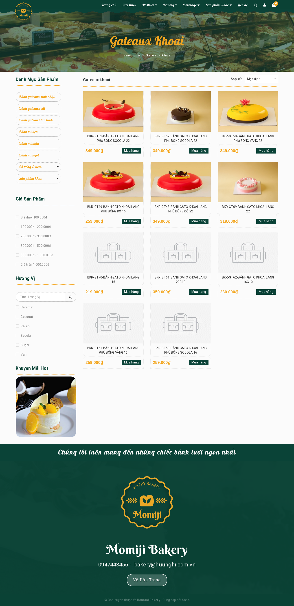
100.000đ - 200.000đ (35, 227)
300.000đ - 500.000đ (35, 245)
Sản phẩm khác (219, 5)
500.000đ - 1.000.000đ (36, 255)
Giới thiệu (129, 5)
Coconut (26, 317)
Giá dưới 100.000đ (33, 217)
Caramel (26, 307)
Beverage (191, 5)
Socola (25, 335)
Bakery (170, 5)
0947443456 (113, 564)
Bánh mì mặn (29, 143)
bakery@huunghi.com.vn (165, 564)
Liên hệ (243, 5)
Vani (23, 354)
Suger (25, 345)
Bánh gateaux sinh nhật (37, 96)
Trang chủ (109, 5)
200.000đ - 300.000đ (35, 236)
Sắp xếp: (237, 79)
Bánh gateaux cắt (32, 108)
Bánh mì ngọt (29, 155)
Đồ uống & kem (30, 167)
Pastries (150, 5)
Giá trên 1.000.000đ (34, 264)
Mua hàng (131, 150)
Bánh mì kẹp (28, 131)
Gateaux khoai (147, 41)
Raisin (25, 326)
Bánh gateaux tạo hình (36, 120)
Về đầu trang (147, 579)
